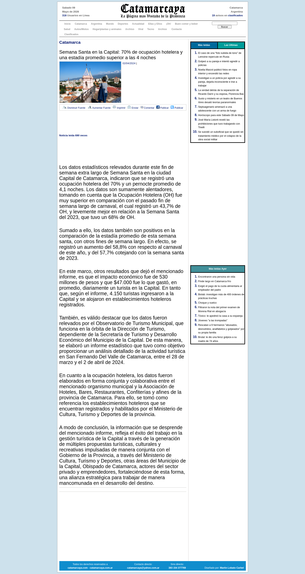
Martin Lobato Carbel (232, 567)
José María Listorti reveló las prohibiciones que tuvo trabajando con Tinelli (219, 123)
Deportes (123, 23)
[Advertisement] (122, 122)
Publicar (162, 107)
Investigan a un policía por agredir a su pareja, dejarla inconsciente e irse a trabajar (219, 82)
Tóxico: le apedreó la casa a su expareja (220, 316)
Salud (67, 29)
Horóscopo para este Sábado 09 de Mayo (221, 115)
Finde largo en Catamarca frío (214, 281)
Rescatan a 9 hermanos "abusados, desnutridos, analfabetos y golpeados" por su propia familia (221, 329)
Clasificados (71, 34)
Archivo (129, 29)
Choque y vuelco (207, 302)
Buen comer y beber (186, 23)
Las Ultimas (231, 45)
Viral (140, 29)
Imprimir (119, 107)
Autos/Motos (81, 29)
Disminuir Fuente (73, 107)
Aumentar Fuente (99, 107)
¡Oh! (168, 23)
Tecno (150, 29)
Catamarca (81, 23)
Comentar (147, 107)
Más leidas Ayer (218, 268)
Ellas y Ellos (155, 23)
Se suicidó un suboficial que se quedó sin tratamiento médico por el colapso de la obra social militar (221, 136)
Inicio (67, 23)
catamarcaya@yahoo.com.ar (143, 567)
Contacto (176, 29)
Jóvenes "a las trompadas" (212, 320)
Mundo (110, 23)
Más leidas (204, 45)
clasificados (235, 15)
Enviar (132, 107)
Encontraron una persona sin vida (216, 276)
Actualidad (138, 23)
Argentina (96, 23)
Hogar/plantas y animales (107, 29)
